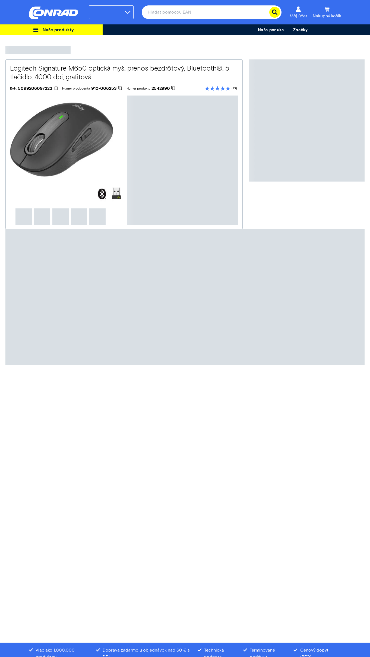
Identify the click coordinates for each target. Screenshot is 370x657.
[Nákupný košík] (327, 12)
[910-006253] (106, 88)
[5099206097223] (38, 88)
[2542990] (163, 88)
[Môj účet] (298, 12)
